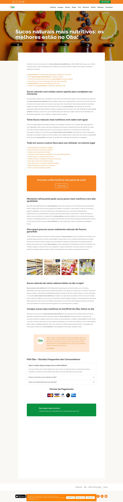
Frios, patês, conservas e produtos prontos (40, 161)
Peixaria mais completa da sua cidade (39, 152)
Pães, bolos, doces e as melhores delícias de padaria (43, 163)
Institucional (78, 487)
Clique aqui (61, 186)
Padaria (93, 7)
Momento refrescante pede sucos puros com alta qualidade (50, 79)
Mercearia (86, 7)
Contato (105, 487)
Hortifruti (53, 7)
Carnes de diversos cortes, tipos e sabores (40, 150)
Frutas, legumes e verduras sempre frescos (41, 156)
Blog (85, 487)
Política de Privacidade (94, 487)
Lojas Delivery (105, 1)
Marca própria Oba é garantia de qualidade (40, 147)
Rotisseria (101, 7)
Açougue (60, 7)
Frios (79, 7)
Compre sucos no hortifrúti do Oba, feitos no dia (47, 85)
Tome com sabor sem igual (45, 77)
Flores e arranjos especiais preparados (39, 167)
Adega (74, 7)
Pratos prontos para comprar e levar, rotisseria (41, 165)
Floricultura (109, 7)
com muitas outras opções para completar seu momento (49, 74)
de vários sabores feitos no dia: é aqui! (44, 83)
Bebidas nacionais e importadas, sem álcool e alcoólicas (44, 159)
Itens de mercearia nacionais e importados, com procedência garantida (49, 154)
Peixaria (67, 7)
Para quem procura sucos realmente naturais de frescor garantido (47, 81)
